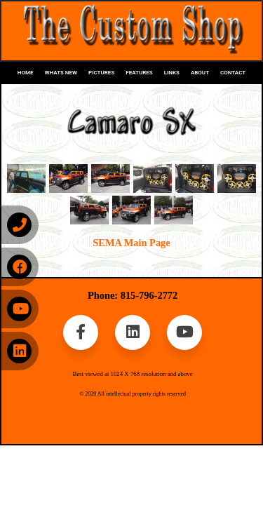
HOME (26, 72)
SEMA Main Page (131, 242)
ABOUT (200, 72)
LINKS (172, 72)
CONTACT (232, 72)
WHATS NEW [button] (61, 72)
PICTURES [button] (101, 72)
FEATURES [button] (139, 72)
